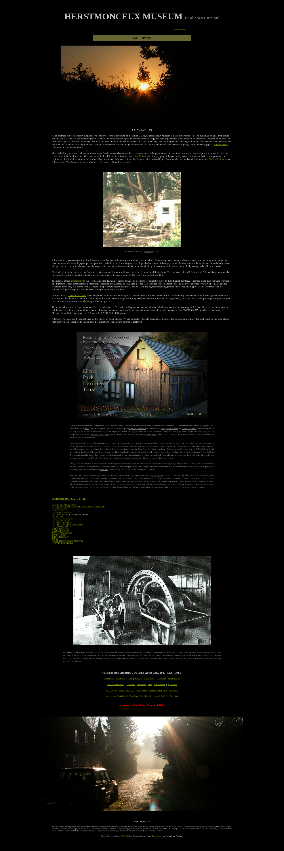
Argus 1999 (172, 685)
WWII (87, 429)
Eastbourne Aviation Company (121, 655)
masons (121, 481)
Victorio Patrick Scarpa (105, 443)
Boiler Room (149, 679)
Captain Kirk (198, 484)
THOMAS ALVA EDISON (62, 533)
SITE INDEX (147, 38)
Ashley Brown (151, 434)
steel (132, 652)
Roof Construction (126, 690)
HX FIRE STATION (59, 509)
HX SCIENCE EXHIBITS (61, 513)
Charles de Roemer (218, 159)
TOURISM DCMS (59, 535)
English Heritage (152, 696)
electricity (78, 280)
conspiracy (161, 449)
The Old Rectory (141, 156)
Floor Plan (161, 679)
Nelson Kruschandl (77, 295)
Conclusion (173, 690)
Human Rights (157, 836)
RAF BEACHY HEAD (60, 521)
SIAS (163, 696)
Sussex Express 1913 (158, 690)
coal (75, 138)
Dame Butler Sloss (145, 449)
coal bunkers (148, 251)
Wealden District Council (100, 434)
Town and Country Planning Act (96, 458)
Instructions (120, 679)
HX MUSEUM (57, 511)
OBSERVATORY (58, 515)
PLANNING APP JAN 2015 (62, 519)
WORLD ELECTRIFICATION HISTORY (67, 541)
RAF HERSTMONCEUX (61, 523)
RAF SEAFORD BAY (60, 527)
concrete (88, 658)
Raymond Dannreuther (137, 429)
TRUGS (55, 539)
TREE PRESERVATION (61, 537)
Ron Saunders (174, 679)
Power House (159, 685)
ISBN (130, 679)
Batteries (138, 679)
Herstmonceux (221, 144)
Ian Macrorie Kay (157, 475)
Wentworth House (156, 705)
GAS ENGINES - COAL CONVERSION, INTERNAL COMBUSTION (78, 507)
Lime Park (104, 470)
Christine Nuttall (150, 443)
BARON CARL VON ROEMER (64, 505)
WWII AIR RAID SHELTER (62, 543)
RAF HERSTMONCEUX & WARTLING (67, 525)
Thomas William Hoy (189, 429)
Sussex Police (89, 452)
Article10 (124, 836)
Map (150, 685)
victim (106, 449)
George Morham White (169, 429)
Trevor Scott (163, 443)
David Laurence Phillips (126, 443)
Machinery (141, 685)
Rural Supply (141, 690)
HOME (134, 38)
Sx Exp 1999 (172, 696)
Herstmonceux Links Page (132, 705)
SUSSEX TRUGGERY (60, 531)
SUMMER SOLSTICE (60, 529)
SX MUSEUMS (58, 517)
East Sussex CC (136, 696)
